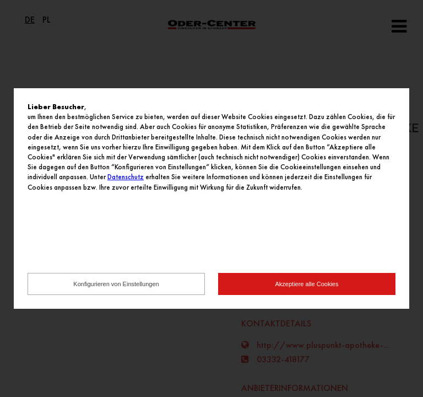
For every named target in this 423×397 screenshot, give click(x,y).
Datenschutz (125, 176)
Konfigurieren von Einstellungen (116, 284)
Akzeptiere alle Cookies (307, 284)
